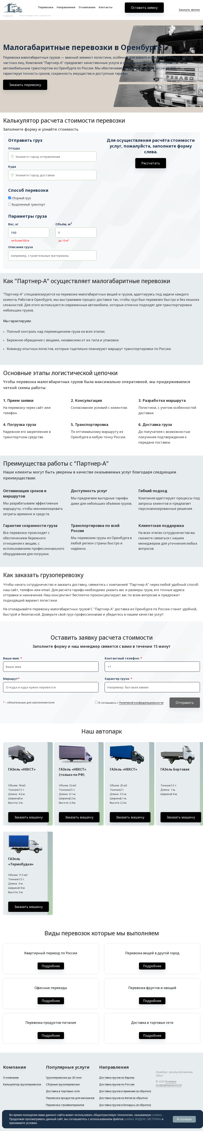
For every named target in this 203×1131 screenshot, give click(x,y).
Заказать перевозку (25, 85)
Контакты (105, 8)
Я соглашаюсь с (130, 703)
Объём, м (63, 224)
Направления (66, 8)
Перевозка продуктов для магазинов (70, 1098)
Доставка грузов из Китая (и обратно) (123, 1098)
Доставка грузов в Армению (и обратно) (125, 1091)
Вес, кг (13, 224)
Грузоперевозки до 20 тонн (64, 1077)
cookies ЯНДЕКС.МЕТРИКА (142, 1119)
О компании (87, 8)
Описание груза (20, 247)
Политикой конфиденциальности (141, 702)
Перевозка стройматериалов (65, 1105)
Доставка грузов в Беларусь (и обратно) (125, 1105)
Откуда (14, 148)
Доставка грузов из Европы (116, 1077)
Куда (12, 166)
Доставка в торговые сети (63, 1091)
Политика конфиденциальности (169, 1083)
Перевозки (45, 8)
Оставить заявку (144, 8)
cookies (157, 1115)
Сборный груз (21, 198)
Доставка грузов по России (116, 1084)
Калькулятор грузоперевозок (22, 1084)
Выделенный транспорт (28, 204)
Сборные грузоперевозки (63, 1084)
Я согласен (184, 1119)
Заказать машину (28, 817)
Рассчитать (150, 163)
